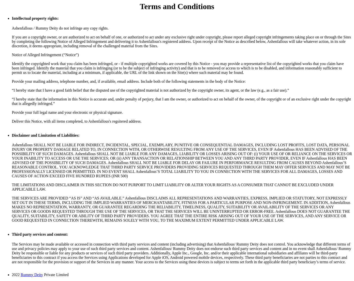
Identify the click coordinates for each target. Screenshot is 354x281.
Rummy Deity (32, 275)
